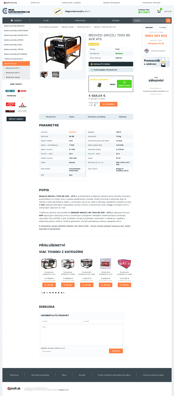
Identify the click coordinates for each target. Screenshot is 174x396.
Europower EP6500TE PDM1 (124, 273)
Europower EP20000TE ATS (86, 273)
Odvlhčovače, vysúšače (71, 3)
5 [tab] (55, 292)
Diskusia (122, 117)
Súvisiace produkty (96, 117)
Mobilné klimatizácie (111, 3)
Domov (16, 20)
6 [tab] (58, 292)
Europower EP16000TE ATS (67, 273)
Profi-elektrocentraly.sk (48, 27)
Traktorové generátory (13, 59)
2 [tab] (47, 292)
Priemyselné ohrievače (151, 3)
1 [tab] (44, 292)
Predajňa (162, 27)
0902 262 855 (156, 36)
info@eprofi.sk (156, 43)
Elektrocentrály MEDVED (14, 26)
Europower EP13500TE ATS (48, 273)
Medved (72, 132)
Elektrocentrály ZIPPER (13, 49)
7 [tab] (61, 292)
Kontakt (149, 27)
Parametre (51, 117)
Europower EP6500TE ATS (105, 273)
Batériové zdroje (13, 77)
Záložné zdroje (10, 63)
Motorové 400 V (13, 73)
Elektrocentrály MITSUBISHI (15, 54)
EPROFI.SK (35, 3)
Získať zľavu (124, 84)
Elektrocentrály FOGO (13, 45)
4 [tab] (53, 292)
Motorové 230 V (12, 68)
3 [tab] (50, 292)
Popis (71, 117)
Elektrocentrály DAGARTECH (16, 35)
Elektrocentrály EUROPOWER (16, 30)
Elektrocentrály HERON (13, 40)
